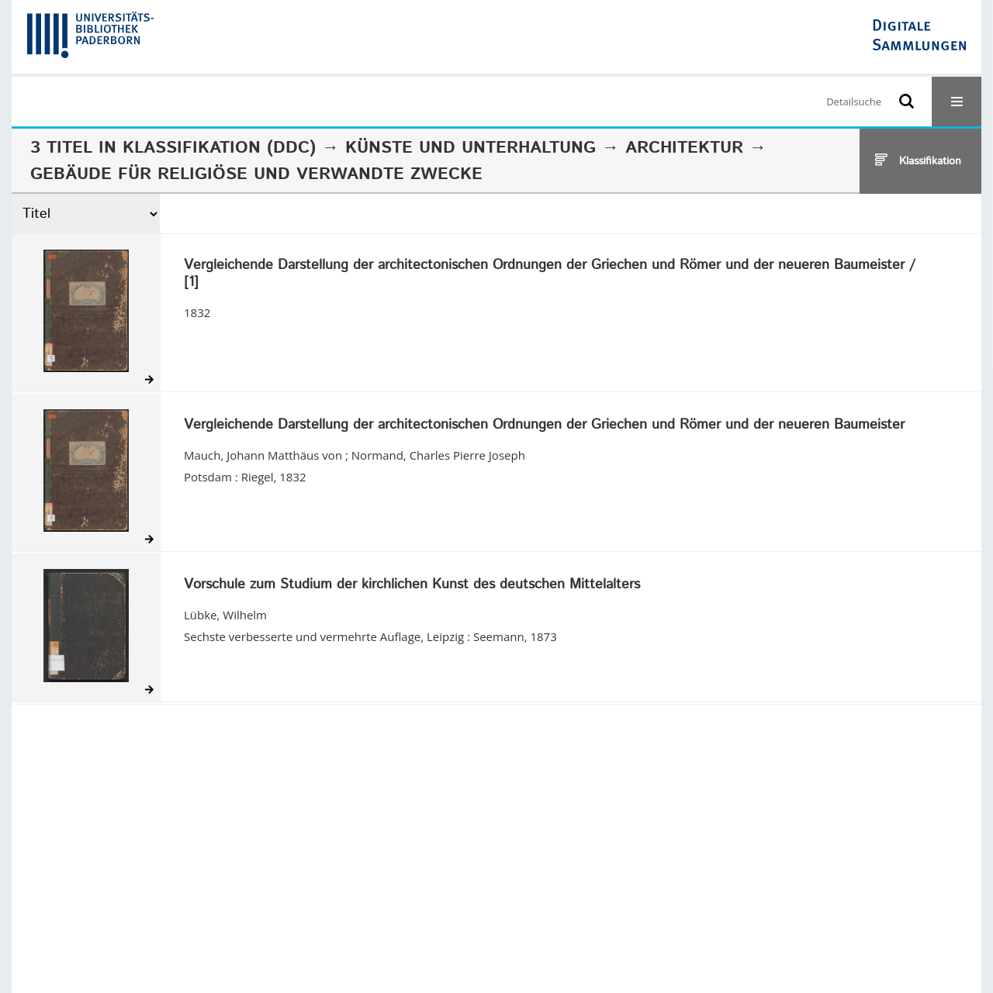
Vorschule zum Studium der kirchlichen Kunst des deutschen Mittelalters (412, 585)
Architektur (684, 148)
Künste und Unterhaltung (470, 148)
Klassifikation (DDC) (219, 148)
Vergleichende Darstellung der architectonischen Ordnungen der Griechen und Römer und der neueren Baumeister (544, 425)
